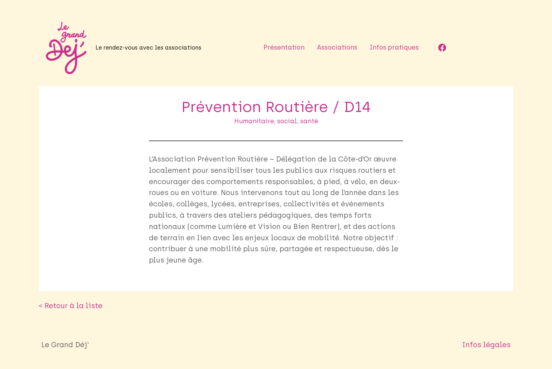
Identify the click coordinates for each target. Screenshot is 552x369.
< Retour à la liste (70, 306)
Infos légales (486, 345)
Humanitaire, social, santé (276, 121)
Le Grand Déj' (65, 345)
